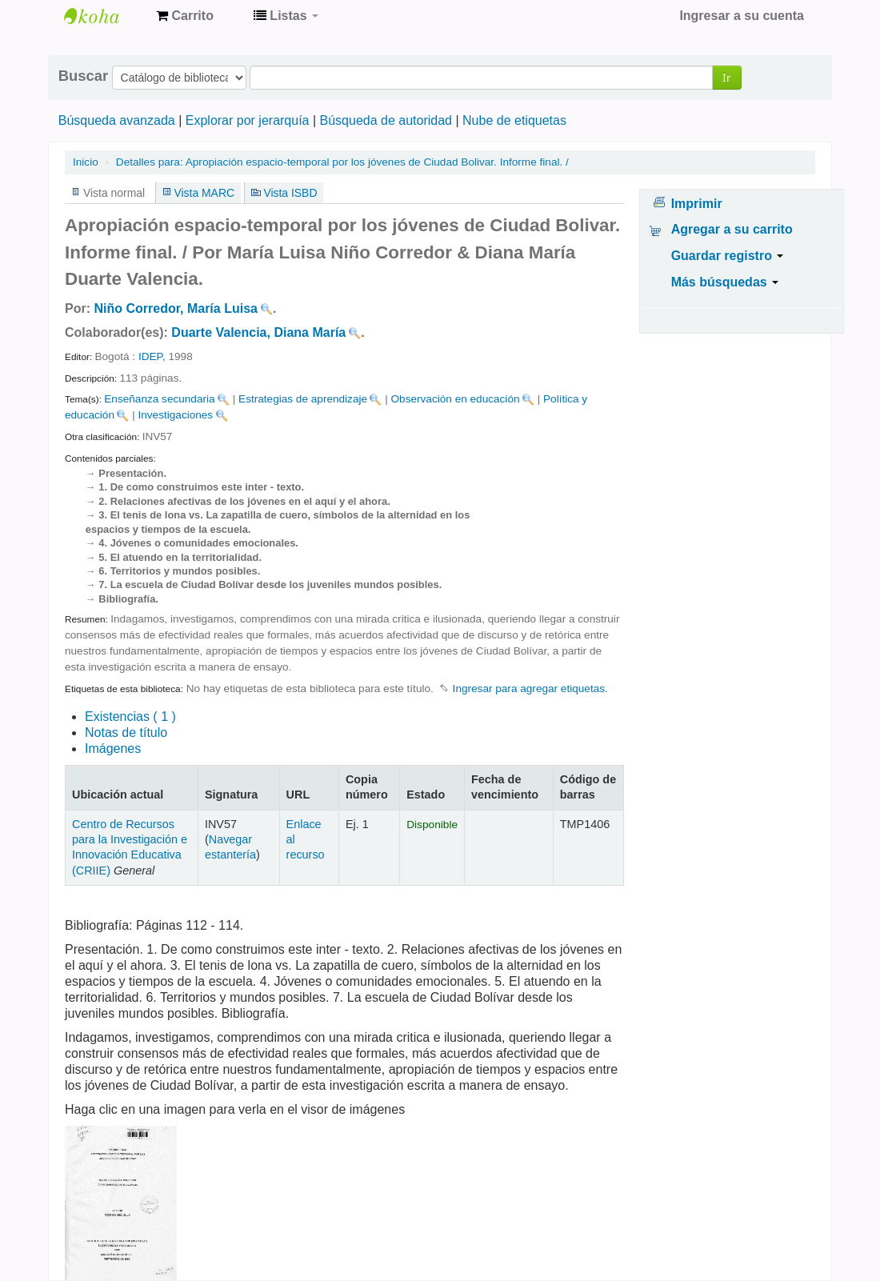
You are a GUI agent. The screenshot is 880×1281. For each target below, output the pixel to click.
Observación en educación (455, 399)
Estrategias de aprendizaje (302, 399)
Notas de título (126, 732)
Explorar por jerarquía (248, 120)
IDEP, (152, 356)
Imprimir (696, 203)
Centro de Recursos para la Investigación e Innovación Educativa (104, 16)
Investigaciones (175, 415)
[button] (185, 16)
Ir (726, 77)
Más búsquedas (724, 282)
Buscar (83, 76)
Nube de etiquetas (514, 120)
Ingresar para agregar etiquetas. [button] (530, 689)
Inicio (85, 162)
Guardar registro (727, 255)
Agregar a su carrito (732, 229)
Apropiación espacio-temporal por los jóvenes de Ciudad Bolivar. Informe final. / (342, 162)
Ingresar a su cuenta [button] (741, 15)
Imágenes (113, 748)
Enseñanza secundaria (159, 399)
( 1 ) (130, 716)
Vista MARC (204, 192)
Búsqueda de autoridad (386, 120)
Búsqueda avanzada (116, 120)
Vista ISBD (290, 192)
